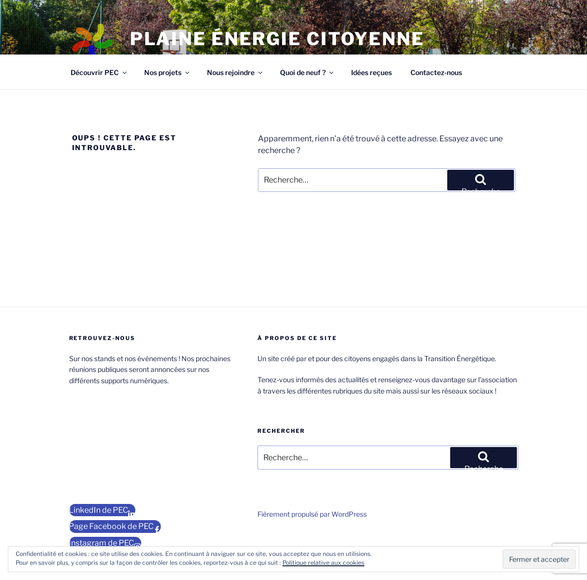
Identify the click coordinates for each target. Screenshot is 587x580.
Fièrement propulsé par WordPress (312, 514)
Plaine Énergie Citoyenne (277, 39)
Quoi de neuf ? (307, 72)
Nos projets (167, 72)
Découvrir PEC (99, 72)
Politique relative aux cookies (323, 562)
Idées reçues (371, 72)
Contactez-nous (436, 72)
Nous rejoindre (235, 72)
